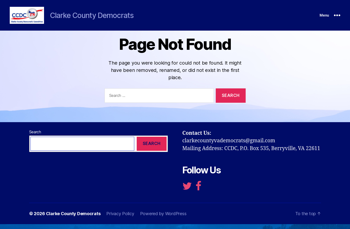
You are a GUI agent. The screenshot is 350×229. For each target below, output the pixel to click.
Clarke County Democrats (73, 218)
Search (35, 136)
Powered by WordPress (163, 218)
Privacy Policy (120, 218)
